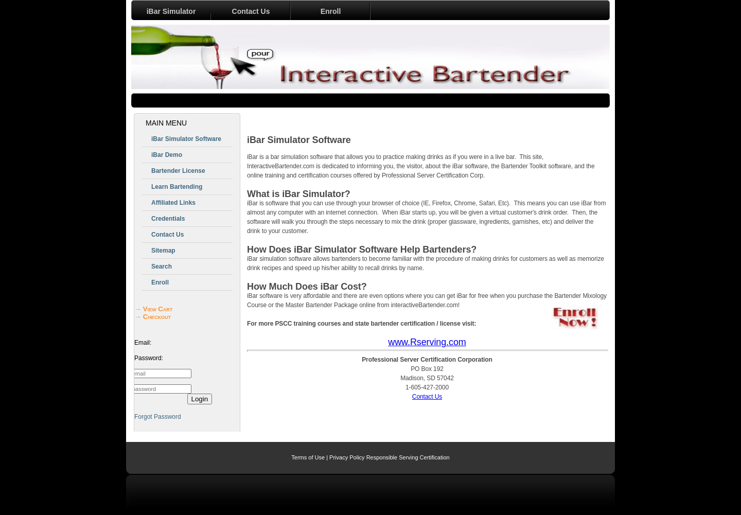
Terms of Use (308, 457)
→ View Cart (153, 309)
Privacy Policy (346, 457)
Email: (142, 342)
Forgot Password (157, 416)
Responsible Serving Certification (408, 457)
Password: (148, 358)
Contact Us (251, 11)
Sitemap (163, 250)
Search (161, 266)
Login (199, 399)
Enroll (331, 11)
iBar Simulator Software (186, 139)
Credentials (168, 218)
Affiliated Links (173, 202)
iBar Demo (166, 154)
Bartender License (178, 170)
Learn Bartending (176, 186)
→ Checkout (152, 317)
